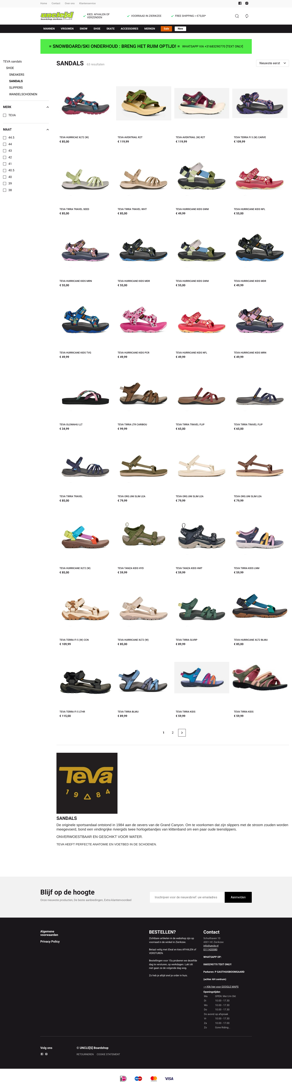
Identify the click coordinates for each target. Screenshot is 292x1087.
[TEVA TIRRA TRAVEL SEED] (85, 182)
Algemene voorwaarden (49, 933)
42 (10, 157)
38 (10, 190)
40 (10, 177)
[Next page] (182, 733)
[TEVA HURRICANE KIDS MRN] (85, 254)
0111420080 (210, 949)
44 (10, 144)
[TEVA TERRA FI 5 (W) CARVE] (260, 110)
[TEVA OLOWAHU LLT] (85, 397)
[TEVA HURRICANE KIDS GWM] (202, 182)
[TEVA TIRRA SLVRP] (202, 613)
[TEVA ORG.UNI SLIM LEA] (144, 469)
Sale (166, 28)
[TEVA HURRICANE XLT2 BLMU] (260, 613)
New (180, 28)
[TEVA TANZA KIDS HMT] (202, 541)
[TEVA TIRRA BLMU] (144, 685)
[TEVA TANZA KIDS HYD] (144, 541)
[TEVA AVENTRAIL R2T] (144, 110)
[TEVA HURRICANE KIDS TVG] (85, 326)
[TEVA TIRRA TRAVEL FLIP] (202, 397)
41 (10, 164)
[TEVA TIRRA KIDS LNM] (260, 541)
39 (10, 183)
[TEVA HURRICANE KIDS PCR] (144, 326)
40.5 (11, 170)
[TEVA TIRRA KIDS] (202, 685)
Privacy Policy (50, 941)
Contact (55, 3)
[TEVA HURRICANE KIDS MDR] (144, 254)
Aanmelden (238, 897)
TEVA (12, 115)
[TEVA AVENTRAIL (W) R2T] (202, 110)
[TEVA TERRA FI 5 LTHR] (85, 685)
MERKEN (149, 28)
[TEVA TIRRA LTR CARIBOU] (144, 397)
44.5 (11, 137)
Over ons (70, 3)
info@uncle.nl (211, 945)
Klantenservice (87, 3)
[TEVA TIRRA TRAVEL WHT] (144, 182)
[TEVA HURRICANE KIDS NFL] (260, 182)
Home (43, 3)
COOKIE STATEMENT (108, 1054)
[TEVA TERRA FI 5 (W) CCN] (85, 613)
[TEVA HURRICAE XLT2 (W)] (85, 110)
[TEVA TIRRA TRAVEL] (85, 469)
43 (10, 150)
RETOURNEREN (85, 1054)
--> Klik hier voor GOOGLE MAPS (221, 986)
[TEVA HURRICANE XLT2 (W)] (85, 541)
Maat (26, 129)
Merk (26, 107)
